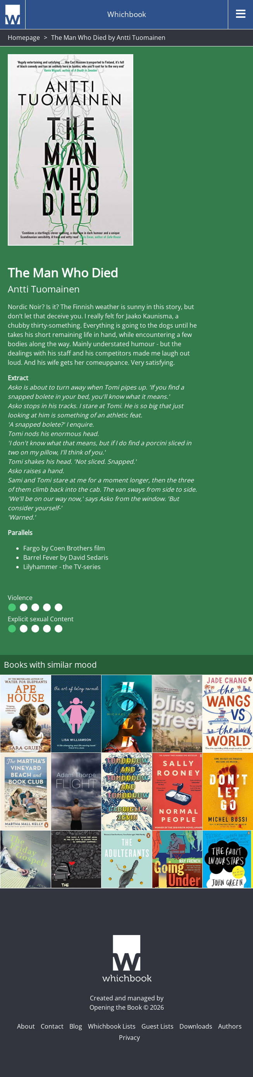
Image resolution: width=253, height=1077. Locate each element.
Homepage (24, 37)
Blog (75, 1026)
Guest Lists (157, 1026)
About (26, 1026)
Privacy (129, 1037)
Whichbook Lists (112, 1026)
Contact (52, 1026)
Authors (230, 1026)
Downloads (195, 1026)
